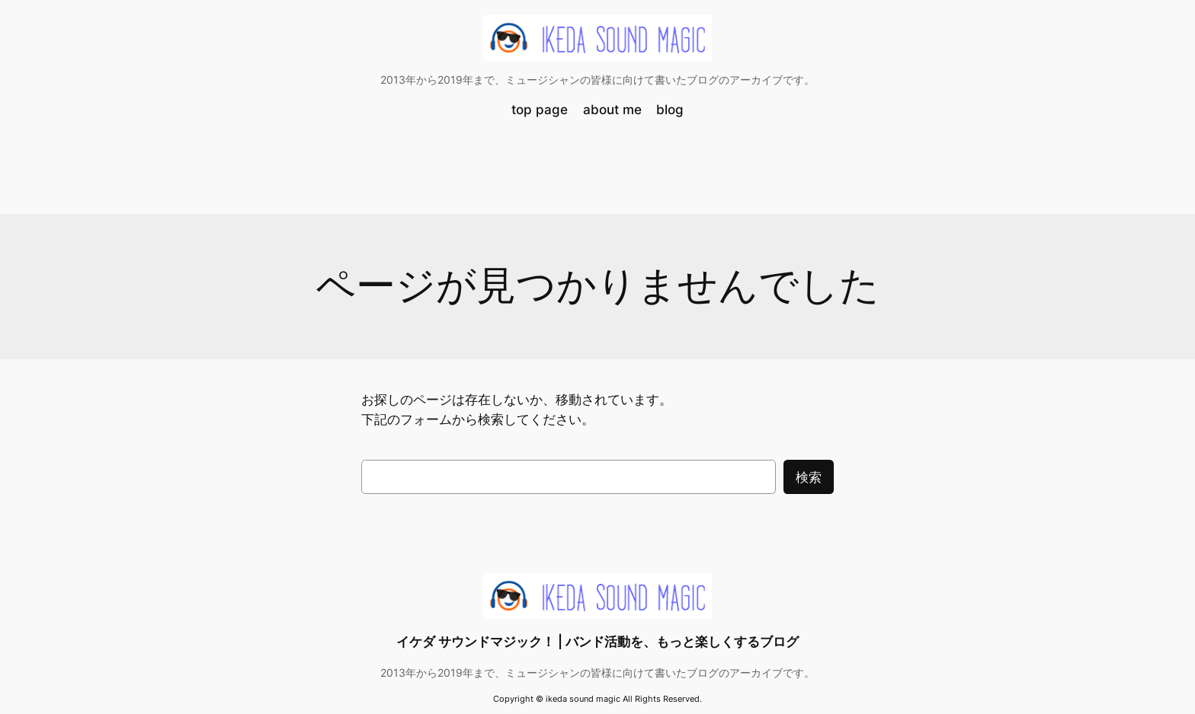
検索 (809, 477)
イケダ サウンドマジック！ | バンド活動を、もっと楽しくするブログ (597, 641)
